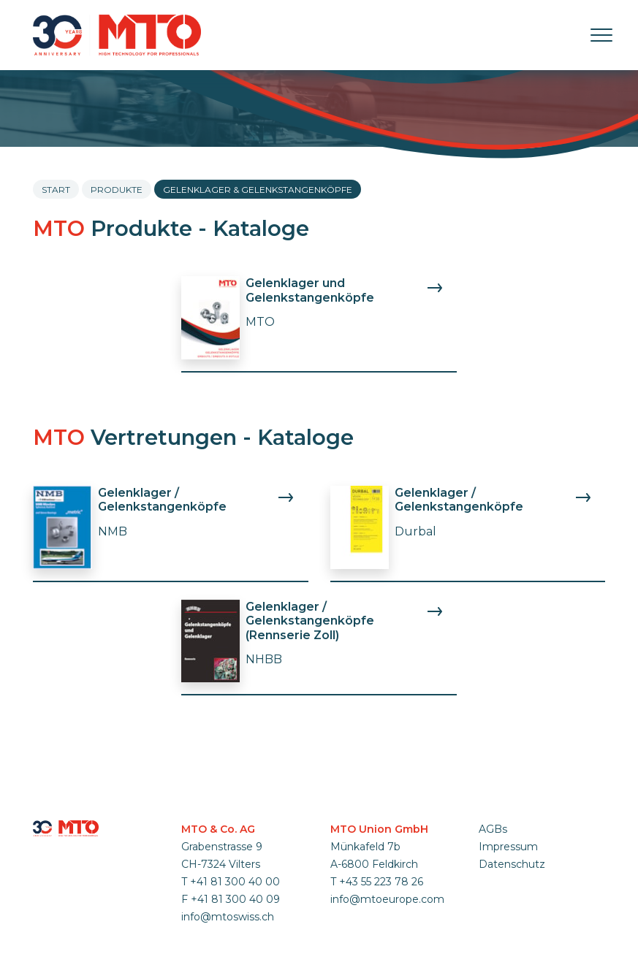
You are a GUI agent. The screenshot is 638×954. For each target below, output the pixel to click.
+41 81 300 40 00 (235, 881)
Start (56, 189)
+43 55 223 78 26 (381, 881)
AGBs (493, 829)
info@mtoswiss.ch (227, 916)
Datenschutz (512, 864)
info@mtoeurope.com (387, 899)
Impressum (508, 846)
